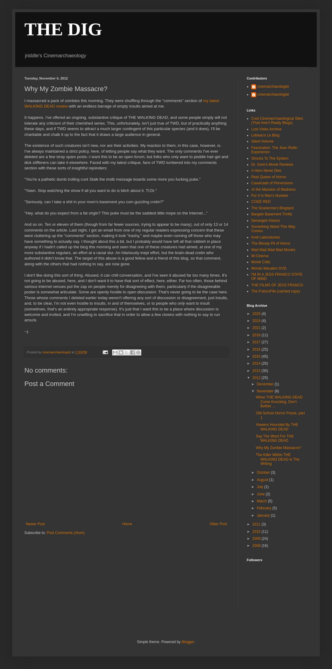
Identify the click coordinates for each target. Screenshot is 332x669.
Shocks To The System (269, 158)
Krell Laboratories (265, 237)
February (264, 508)
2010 (257, 531)
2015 (257, 356)
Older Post (218, 524)
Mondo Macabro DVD (268, 268)
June (261, 494)
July (260, 487)
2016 (257, 349)
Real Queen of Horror (268, 177)
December (266, 384)
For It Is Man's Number (269, 195)
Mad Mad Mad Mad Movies (273, 250)
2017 (257, 342)
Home (127, 524)
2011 (257, 524)
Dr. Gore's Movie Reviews (272, 164)
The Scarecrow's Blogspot (272, 208)
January (264, 515)
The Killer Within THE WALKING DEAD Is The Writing (277, 459)
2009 (257, 538)
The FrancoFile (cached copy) (275, 291)
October (264, 472)
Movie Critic (260, 262)
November (266, 391)
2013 (257, 371)
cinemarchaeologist (273, 86)
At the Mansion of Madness (273, 189)
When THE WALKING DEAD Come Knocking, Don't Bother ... (279, 401)
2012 (257, 378)
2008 (257, 545)
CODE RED (260, 202)
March (262, 501)
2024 (257, 321)
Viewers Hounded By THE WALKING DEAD (277, 427)
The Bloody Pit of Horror (271, 243)
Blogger (188, 642)
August (263, 480)
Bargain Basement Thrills (271, 214)
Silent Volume (262, 141)
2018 (257, 335)
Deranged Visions (265, 220)
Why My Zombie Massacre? (278, 448)
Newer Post (35, 524)
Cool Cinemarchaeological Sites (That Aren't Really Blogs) (277, 120)
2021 (257, 328)
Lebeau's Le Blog (265, 135)
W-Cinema (259, 256)
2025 (257, 314)
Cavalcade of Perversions (272, 183)
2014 (257, 363)
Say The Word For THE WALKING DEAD (275, 438)
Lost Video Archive (266, 129)
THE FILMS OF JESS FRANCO (277, 285)
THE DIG (63, 29)
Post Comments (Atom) (66, 533)
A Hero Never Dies (266, 170)
